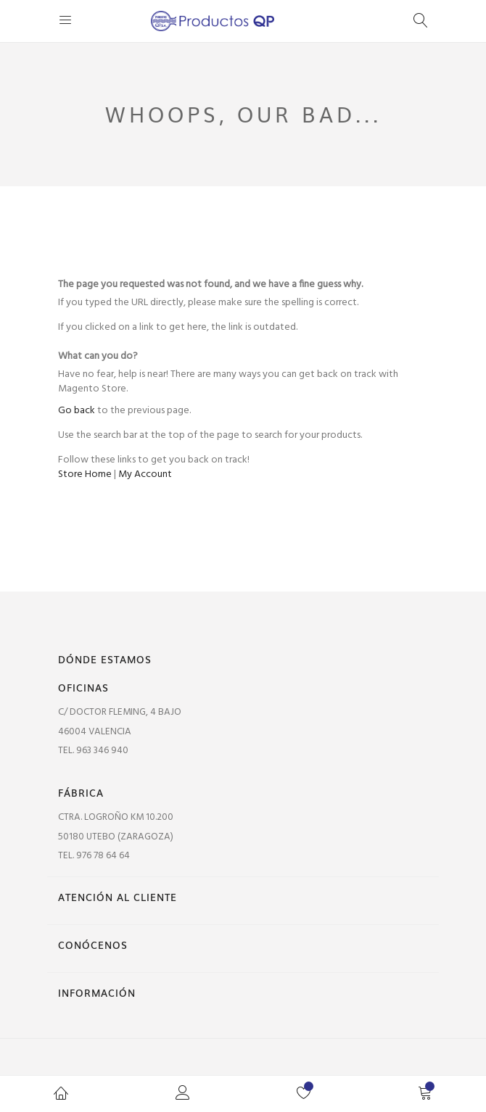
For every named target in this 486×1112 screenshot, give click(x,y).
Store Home (85, 474)
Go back (76, 410)
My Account (145, 474)
